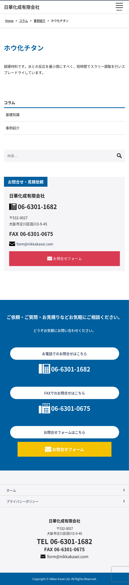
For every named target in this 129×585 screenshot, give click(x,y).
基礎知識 (13, 114)
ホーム (11, 490)
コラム (9, 102)
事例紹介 (13, 127)
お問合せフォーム (67, 258)
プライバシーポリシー (22, 501)
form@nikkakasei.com (35, 243)
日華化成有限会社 (22, 7)
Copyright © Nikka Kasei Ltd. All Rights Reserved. (64, 579)
